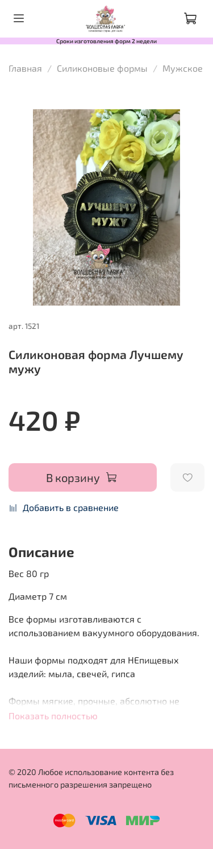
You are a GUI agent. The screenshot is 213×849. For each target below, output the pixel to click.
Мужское (182, 68)
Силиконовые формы (102, 68)
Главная (25, 68)
